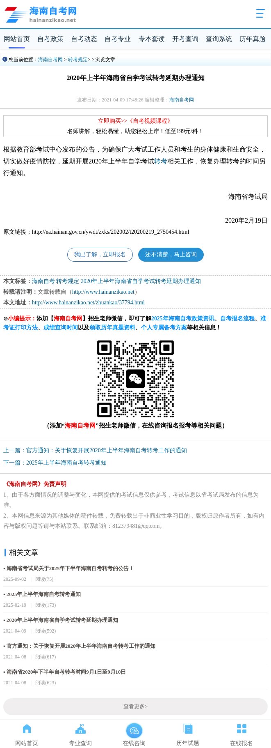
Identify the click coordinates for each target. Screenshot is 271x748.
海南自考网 (50, 59)
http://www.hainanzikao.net (103, 292)
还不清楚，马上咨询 (171, 254)
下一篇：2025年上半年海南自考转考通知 (55, 463)
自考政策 (50, 38)
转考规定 (78, 59)
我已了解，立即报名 (100, 254)
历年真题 (252, 38)
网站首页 (17, 38)
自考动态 (84, 38)
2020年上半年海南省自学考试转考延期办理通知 (141, 281)
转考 (160, 161)
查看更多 (135, 706)
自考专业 (118, 38)
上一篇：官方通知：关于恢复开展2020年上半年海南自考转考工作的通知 (95, 450)
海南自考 (43, 281)
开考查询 (185, 38)
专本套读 (152, 38)
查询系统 (219, 38)
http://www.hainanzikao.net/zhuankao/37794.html (88, 302)
